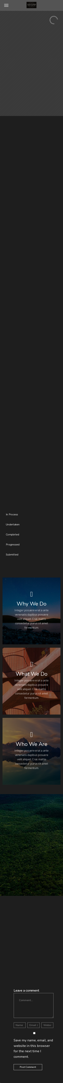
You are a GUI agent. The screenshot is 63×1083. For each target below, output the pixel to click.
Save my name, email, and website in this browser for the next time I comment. (33, 1048)
